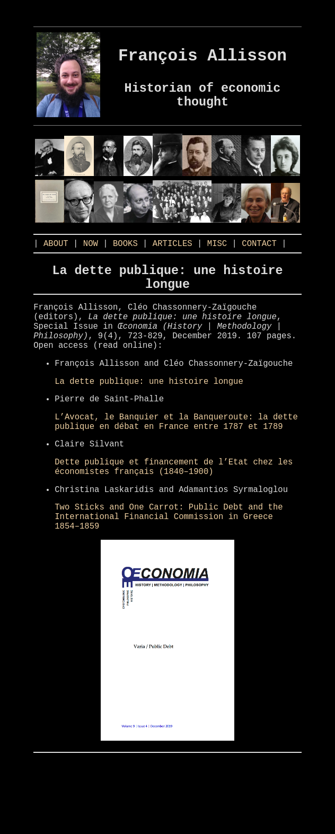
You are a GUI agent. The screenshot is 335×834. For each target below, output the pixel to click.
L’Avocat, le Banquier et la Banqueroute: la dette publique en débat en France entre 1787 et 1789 (176, 459)
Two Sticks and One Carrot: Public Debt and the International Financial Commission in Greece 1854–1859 (169, 568)
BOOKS (125, 255)
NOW (90, 255)
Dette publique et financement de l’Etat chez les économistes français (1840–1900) (174, 511)
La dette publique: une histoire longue (149, 414)
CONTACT (259, 255)
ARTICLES (172, 255)
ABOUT (55, 255)
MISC (217, 255)
